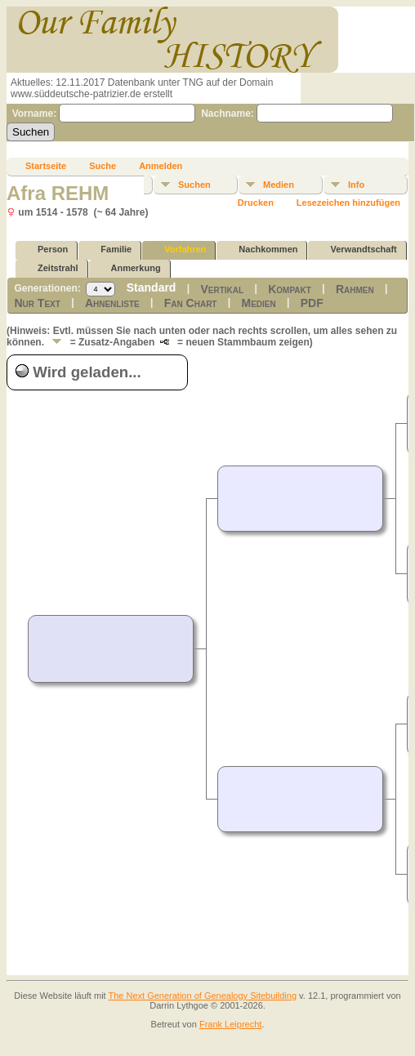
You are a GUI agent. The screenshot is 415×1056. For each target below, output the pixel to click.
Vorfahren (177, 249)
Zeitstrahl (50, 268)
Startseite (45, 166)
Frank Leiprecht (230, 1024)
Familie (109, 249)
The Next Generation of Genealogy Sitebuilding (203, 995)
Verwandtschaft (355, 249)
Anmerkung (128, 268)
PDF (312, 303)
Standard (151, 287)
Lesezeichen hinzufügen (348, 202)
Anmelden (160, 166)
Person (45, 249)
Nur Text (37, 303)
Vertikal (221, 289)
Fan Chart (190, 303)
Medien (278, 184)
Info (356, 184)
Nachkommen (260, 249)
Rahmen (355, 289)
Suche (102, 166)
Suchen (194, 184)
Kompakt (289, 289)
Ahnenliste (112, 303)
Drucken (256, 202)
